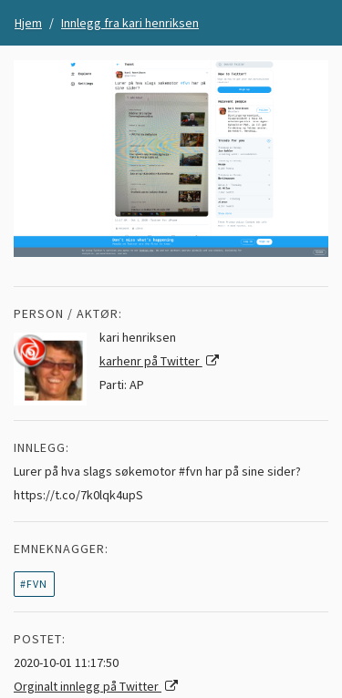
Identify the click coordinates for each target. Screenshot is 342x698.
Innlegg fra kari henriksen (130, 23)
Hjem (28, 23)
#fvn (33, 583)
